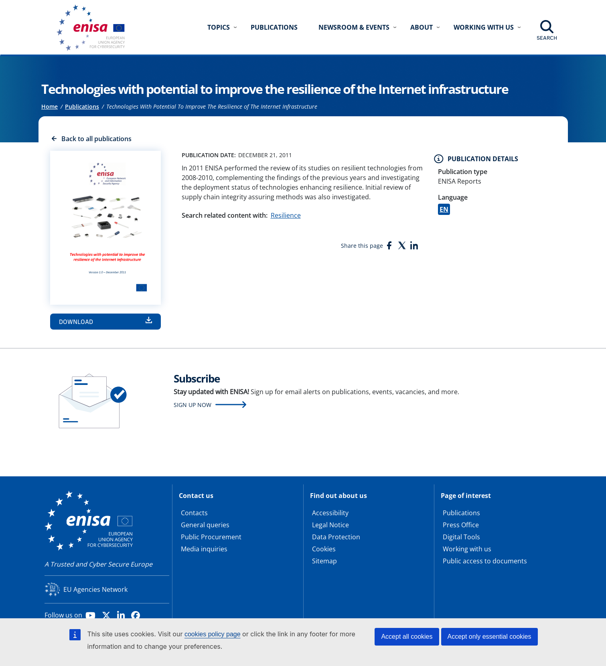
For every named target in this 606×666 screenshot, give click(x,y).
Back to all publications (96, 138)
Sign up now (192, 405)
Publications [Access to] (82, 106)
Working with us (467, 549)
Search (547, 38)
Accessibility (330, 512)
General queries (205, 524)
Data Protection (336, 536)
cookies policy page (212, 634)
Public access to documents (485, 561)
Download (76, 321)
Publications (274, 27)
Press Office (461, 524)
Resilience (286, 215)
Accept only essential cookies (489, 636)
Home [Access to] (49, 106)
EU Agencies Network (95, 589)
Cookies (324, 549)
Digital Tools (461, 536)
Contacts (194, 512)
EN (444, 209)
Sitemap (324, 561)
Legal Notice (330, 524)
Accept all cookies (406, 636)
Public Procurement (211, 536)
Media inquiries (204, 549)
